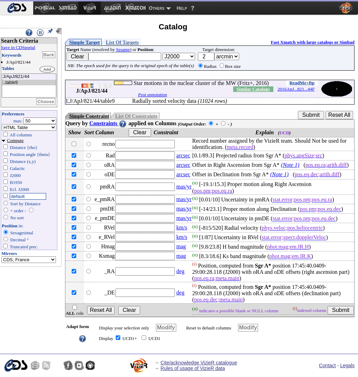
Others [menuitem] (157, 8)
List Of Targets (122, 42)
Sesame (123, 49)
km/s (181, 227)
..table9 (29, 83)
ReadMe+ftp (302, 82)
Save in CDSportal (18, 47)
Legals (347, 365)
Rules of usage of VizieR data (192, 368)
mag (181, 246)
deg (180, 271)
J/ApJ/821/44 (29, 77)
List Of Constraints (136, 116)
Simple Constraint (89, 116)
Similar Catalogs (253, 89)
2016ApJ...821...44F (296, 89)
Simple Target (84, 42)
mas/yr (184, 187)
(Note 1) (290, 165)
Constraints (108, 123)
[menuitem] (16, 8)
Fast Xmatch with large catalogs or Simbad (313, 42)
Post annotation (152, 94)
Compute (15, 140)
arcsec (183, 155)
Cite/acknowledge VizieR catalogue (198, 362)
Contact (327, 365)
